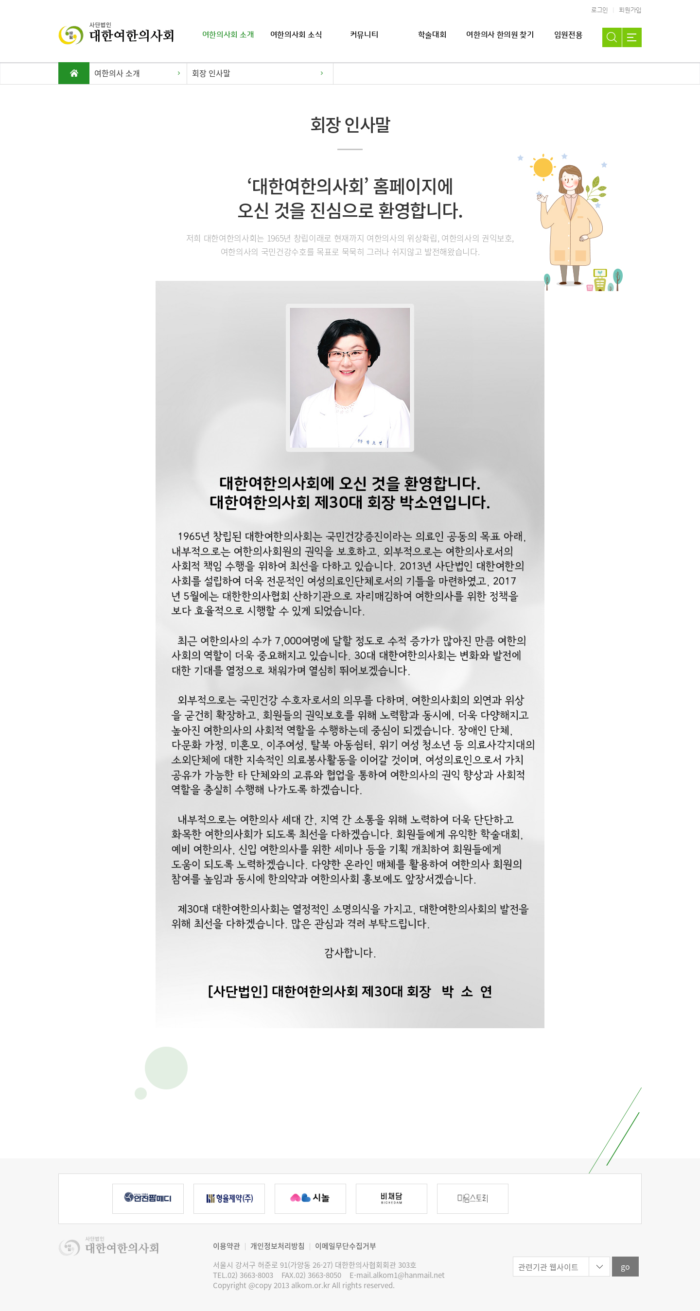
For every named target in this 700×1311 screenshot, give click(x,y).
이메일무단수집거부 (345, 1246)
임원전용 (568, 35)
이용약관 (226, 1246)
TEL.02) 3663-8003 (243, 1275)
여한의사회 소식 (296, 35)
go (625, 1266)
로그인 (599, 10)
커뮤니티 (364, 35)
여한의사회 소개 (228, 35)
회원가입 (630, 10)
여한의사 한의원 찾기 (500, 35)
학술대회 (432, 35)
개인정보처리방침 (277, 1246)
